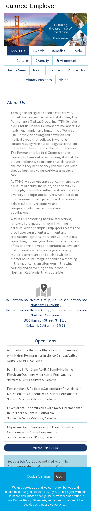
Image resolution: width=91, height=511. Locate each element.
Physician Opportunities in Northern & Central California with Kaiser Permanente (41, 432)
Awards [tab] (38, 50)
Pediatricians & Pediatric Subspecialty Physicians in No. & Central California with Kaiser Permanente (44, 393)
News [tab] (37, 70)
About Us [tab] (18, 50)
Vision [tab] (63, 79)
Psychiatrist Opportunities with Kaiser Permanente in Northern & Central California (44, 413)
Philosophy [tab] (76, 70)
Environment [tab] (66, 60)
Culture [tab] (22, 60)
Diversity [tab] (42, 60)
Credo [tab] (77, 50)
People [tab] (54, 70)
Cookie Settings (39, 476)
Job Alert (26, 461)
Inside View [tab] (17, 70)
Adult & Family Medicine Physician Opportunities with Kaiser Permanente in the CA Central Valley (42, 355)
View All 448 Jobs (45, 447)
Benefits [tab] (58, 50)
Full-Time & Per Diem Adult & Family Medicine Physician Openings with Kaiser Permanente (40, 374)
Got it (60, 476)
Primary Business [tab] (38, 79)
